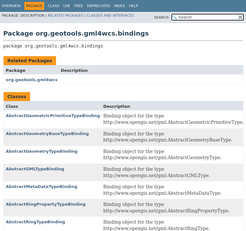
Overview (11, 6)
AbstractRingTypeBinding (35, 221)
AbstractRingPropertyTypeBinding (46, 204)
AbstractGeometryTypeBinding (42, 151)
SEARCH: (161, 17)
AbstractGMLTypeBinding (35, 169)
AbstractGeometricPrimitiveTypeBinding (53, 115)
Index (119, 6)
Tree (78, 6)
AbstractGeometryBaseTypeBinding (47, 133)
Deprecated (98, 6)
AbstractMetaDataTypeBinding (42, 186)
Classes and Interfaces (110, 15)
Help (133, 6)
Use (66, 6)
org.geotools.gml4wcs (32, 79)
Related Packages (65, 15)
